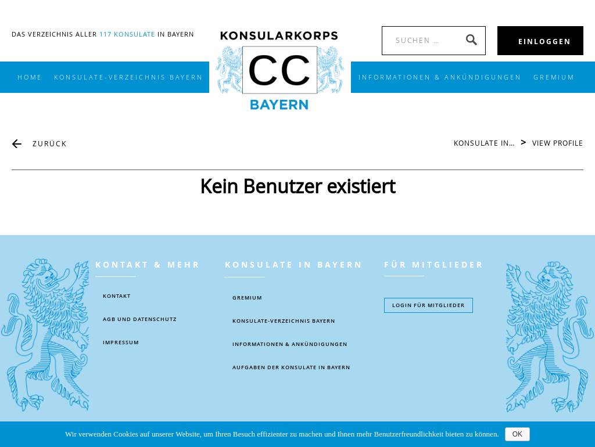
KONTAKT (117, 296)
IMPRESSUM (121, 342)
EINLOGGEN (544, 41)
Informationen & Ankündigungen (289, 344)
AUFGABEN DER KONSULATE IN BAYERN (291, 367)
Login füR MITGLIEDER (428, 305)
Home (29, 77)
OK (517, 434)
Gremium (554, 77)
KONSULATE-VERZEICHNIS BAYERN (128, 77)
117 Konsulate (127, 34)
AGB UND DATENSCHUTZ (140, 319)
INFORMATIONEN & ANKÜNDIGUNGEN (440, 77)
